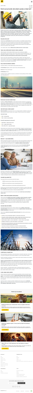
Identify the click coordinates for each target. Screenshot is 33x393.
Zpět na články (3, 5)
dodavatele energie (15, 135)
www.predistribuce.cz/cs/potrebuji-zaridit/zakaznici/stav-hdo (15, 185)
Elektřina (2, 357)
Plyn (1, 356)
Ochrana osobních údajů (20, 375)
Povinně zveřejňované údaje (20, 374)
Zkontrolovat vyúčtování (4, 363)
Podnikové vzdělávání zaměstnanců (21, 376)
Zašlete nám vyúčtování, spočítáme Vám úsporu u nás (24, 361)
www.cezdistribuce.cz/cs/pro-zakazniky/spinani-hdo (13, 183)
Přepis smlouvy (3, 362)
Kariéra (17, 371)
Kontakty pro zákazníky (19, 370)
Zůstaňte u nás (3, 366)
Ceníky (2, 361)
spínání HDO (4, 179)
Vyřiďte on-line (3, 358)
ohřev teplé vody (25, 57)
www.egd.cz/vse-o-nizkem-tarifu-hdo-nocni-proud (14, 181)
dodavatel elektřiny (5, 133)
